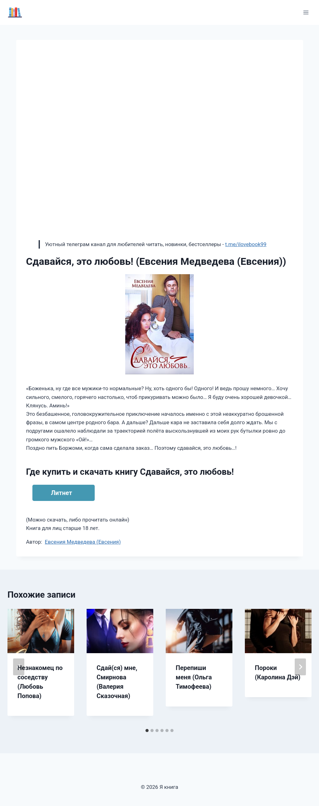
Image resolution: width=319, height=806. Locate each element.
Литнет (61, 493)
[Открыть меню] (306, 12)
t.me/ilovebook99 (246, 244)
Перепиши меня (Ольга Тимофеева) (194, 677)
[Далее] (300, 666)
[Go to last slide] (18, 666)
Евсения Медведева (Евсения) (83, 542)
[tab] (147, 730)
